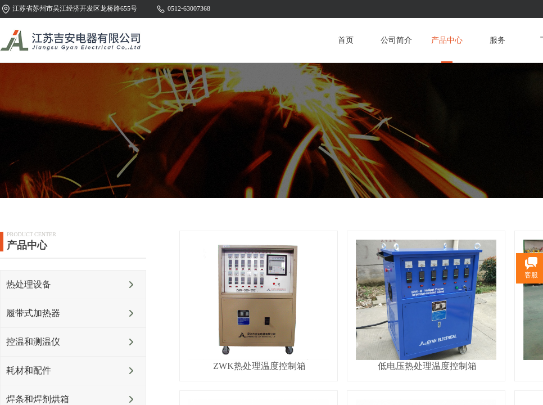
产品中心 (447, 40)
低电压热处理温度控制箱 (427, 366)
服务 (497, 40)
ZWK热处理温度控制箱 (259, 366)
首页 (346, 40)
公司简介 (396, 40)
